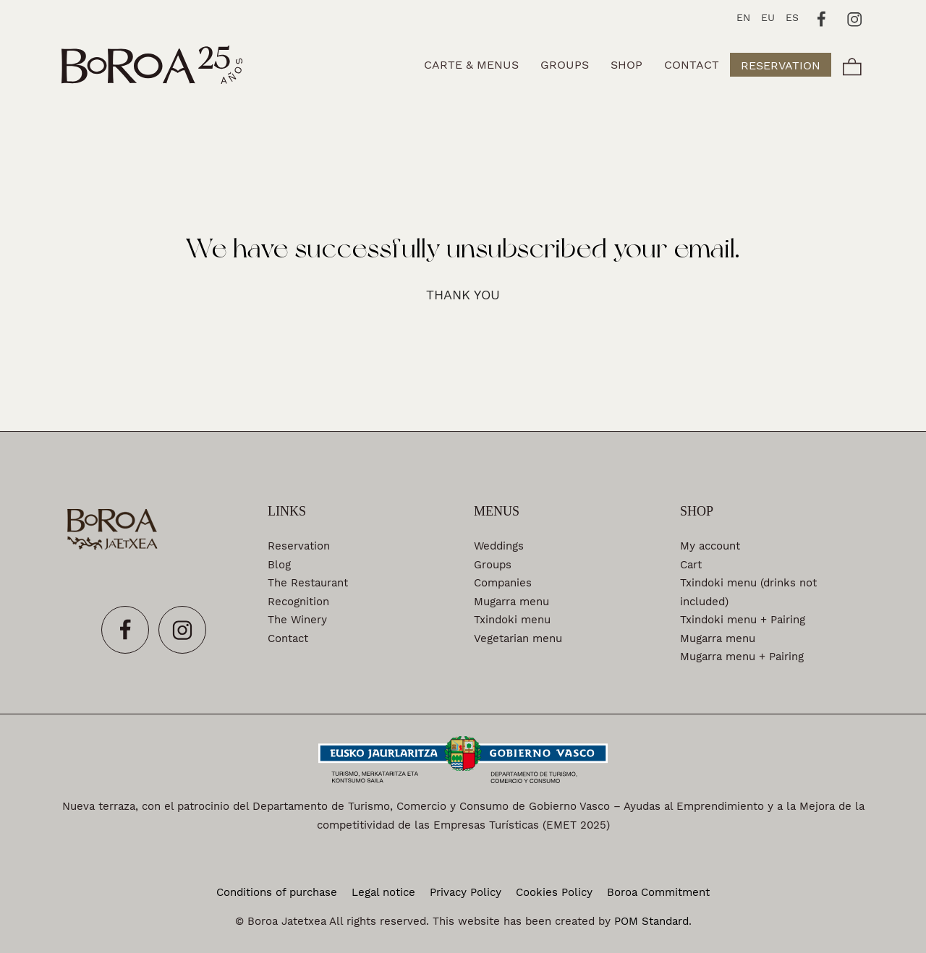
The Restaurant (308, 582)
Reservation (299, 545)
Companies (503, 582)
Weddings (499, 545)
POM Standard (651, 921)
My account (710, 545)
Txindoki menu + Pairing (742, 619)
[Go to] (822, 17)
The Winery (297, 619)
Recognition (298, 601)
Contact (288, 638)
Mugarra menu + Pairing (742, 656)
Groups (492, 564)
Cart (691, 564)
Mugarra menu (511, 601)
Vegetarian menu (518, 638)
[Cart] (852, 64)
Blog (279, 564)
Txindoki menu (512, 619)
